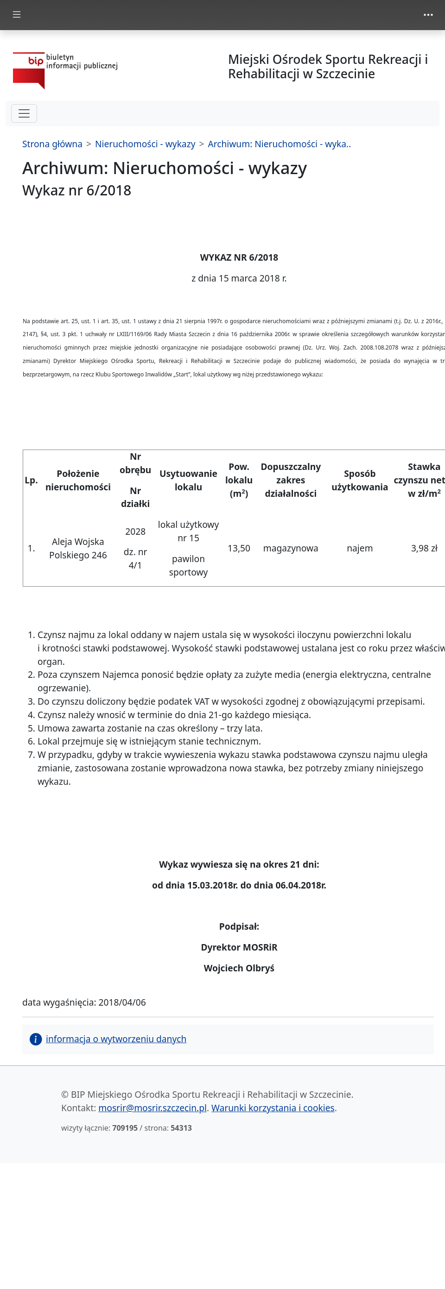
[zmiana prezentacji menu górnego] (428, 15)
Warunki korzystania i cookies (273, 1107)
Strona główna (52, 144)
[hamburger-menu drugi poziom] (24, 113)
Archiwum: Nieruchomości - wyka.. (279, 144)
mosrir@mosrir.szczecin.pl (152, 1107)
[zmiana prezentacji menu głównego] (16, 15)
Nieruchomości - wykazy (145, 144)
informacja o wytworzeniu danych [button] (108, 1038)
